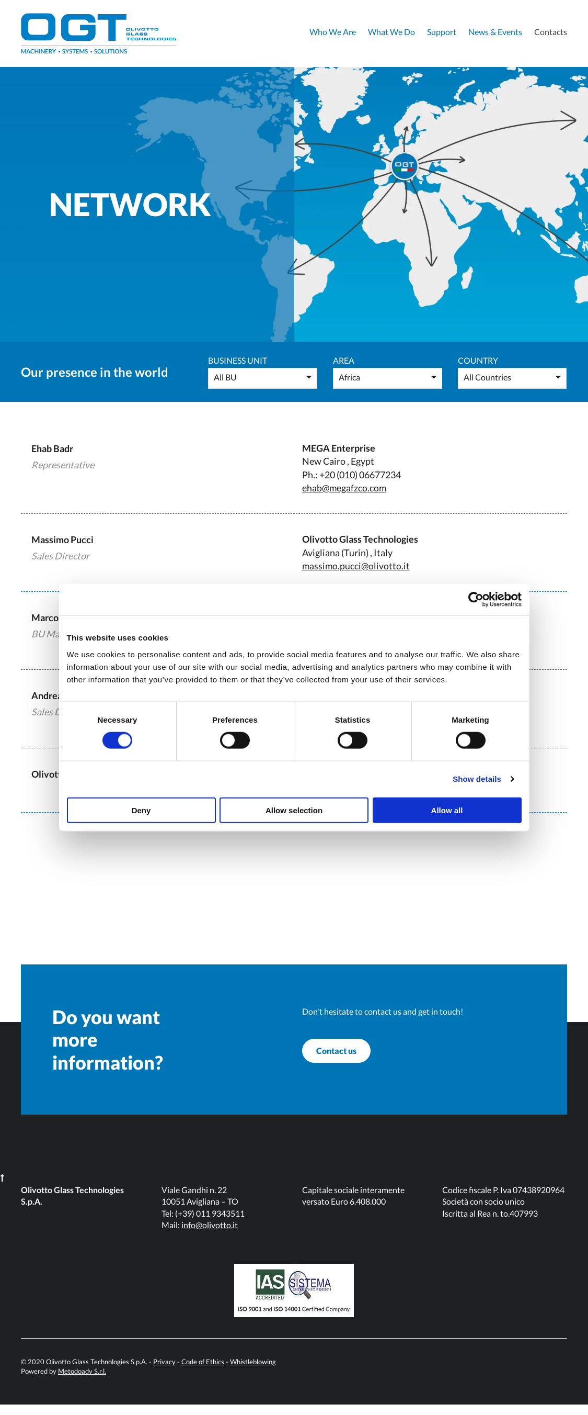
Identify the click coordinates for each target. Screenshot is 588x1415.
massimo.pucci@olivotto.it (356, 565)
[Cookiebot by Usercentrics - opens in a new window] (476, 600)
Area (343, 360)
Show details (477, 778)
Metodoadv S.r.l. (82, 1381)
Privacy (164, 1372)
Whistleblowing (253, 1372)
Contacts (550, 32)
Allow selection (294, 809)
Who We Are (332, 32)
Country (478, 360)
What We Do (391, 32)
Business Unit (237, 360)
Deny (141, 809)
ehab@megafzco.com (345, 487)
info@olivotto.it (209, 1235)
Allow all (447, 809)
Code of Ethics (202, 1372)
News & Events (495, 32)
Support (441, 32)
